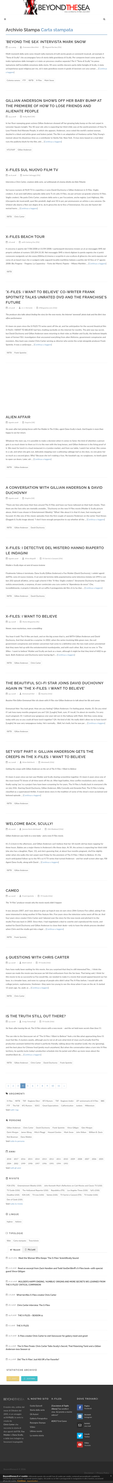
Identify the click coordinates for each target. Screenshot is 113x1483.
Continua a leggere (52, 141)
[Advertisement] (56, 390)
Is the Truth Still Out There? (36, 1016)
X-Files (39, 80)
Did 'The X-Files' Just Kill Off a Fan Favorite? (38, 1359)
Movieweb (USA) (46, 762)
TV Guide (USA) (45, 896)
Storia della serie (37, 1410)
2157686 (29, 1378)
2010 (65, 1159)
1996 (44, 1163)
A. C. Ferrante (26, 308)
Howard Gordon (54, 1132)
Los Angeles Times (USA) (77, 1190)
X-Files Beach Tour (25, 237)
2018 (9, 1159)
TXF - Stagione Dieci (31, 1101)
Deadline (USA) (13, 1195)
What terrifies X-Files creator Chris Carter (36, 1295)
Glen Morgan (86, 1128)
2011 (58, 1159)
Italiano (18, 1221)
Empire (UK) (28, 498)
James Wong (26, 1132)
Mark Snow (49, 80)
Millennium (89, 1105)
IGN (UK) (26, 1195)
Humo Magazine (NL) (29, 622)
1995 (51, 1163)
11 (59, 1086)
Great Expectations (51, 1105)
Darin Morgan (12, 1132)
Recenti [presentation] (15, 1250)
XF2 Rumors (27, 1105)
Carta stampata (19, 1240)
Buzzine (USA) (45, 694)
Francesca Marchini (29, 47)
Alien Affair (18, 417)
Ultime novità (36, 1431)
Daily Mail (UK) (27, 116)
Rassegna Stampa (37, 1422)
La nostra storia (37, 1435)
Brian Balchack (27, 762)
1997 (37, 1163)
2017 (16, 1159)
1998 (30, 1163)
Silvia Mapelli (29, 558)
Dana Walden (26, 1137)
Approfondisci (32, 1481)
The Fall (16, 1105)
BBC (103, 1101)
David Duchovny (38, 527)
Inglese (10, 1221)
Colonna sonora (13, 80)
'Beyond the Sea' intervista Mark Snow (46, 42)
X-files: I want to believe (31, 616)
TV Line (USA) (38, 1195)
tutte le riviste (16, 1203)
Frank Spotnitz (20, 353)
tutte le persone (17, 1141)
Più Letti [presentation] (30, 1249)
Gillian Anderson (24, 150)
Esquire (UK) (28, 422)
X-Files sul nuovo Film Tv (32, 170)
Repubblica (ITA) (58, 1190)
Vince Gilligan (73, 1128)
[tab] (15, 1249)
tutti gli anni (15, 1168)
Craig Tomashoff (27, 1021)
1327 (13, 1378)
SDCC (37, 1105)
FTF (24, 80)
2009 (73, 1159)
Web (9, 1240)
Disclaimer (89, 1473)
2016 (23, 1159)
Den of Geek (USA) (15, 1199)
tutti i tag (14, 1110)
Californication (67, 1105)
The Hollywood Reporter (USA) (35, 1190)
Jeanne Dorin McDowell (30, 829)
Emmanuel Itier (27, 694)
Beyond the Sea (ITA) (52, 47)
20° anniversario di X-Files (87, 1101)
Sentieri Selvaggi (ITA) (30, 175)
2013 (44, 1159)
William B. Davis (96, 1132)
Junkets (79, 1105)
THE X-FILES (23, 1326)
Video (32, 1427)
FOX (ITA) (11, 1185)
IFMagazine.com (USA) (46, 308)
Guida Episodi (36, 1405)
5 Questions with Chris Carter (37, 957)
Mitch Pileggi (39, 1132)
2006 (94, 1159)
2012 (51, 1159)
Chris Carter (19, 216)
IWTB (31, 80)
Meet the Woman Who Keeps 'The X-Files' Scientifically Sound (48, 1258)
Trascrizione (34, 1240)
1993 (65, 1163)
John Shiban (81, 1132)
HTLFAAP (11, 150)
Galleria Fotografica (38, 1418)
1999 (23, 1163)
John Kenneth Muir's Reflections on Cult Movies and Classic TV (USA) (73, 1185)
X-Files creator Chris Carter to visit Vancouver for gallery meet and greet (53, 1336)
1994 (58, 1163)
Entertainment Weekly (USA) (29, 1185)
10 (52, 1086)
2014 (37, 1159)
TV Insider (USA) (91, 1195)
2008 (80, 1159)
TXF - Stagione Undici (64, 1101)
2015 (30, 1159)
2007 (87, 1159)
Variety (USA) (52, 1195)
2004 (9, 1163)
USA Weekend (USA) (54, 829)
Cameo (12, 890)
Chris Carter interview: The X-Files (33, 1305)
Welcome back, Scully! (29, 824)
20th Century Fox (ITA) (29, 242)
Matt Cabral (25, 963)
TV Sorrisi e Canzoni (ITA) (51, 558)
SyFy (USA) (94, 1190)
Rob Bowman (12, 1137)
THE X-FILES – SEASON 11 (30, 1315)
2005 (101, 1159)
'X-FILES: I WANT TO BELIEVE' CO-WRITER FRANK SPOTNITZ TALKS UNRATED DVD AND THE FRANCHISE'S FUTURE (56, 297)
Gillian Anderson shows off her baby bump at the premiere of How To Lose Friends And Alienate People (54, 105)
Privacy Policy (103, 1473)
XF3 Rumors (47, 1101)
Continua (21, 1480)
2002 (16, 1163)
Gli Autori (34, 1414)
